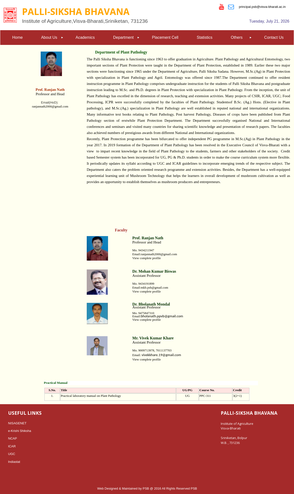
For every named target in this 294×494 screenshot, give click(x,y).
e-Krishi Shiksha (19, 431)
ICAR (12, 446)
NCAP (12, 438)
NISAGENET (17, 423)
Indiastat (14, 462)
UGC (11, 454)
